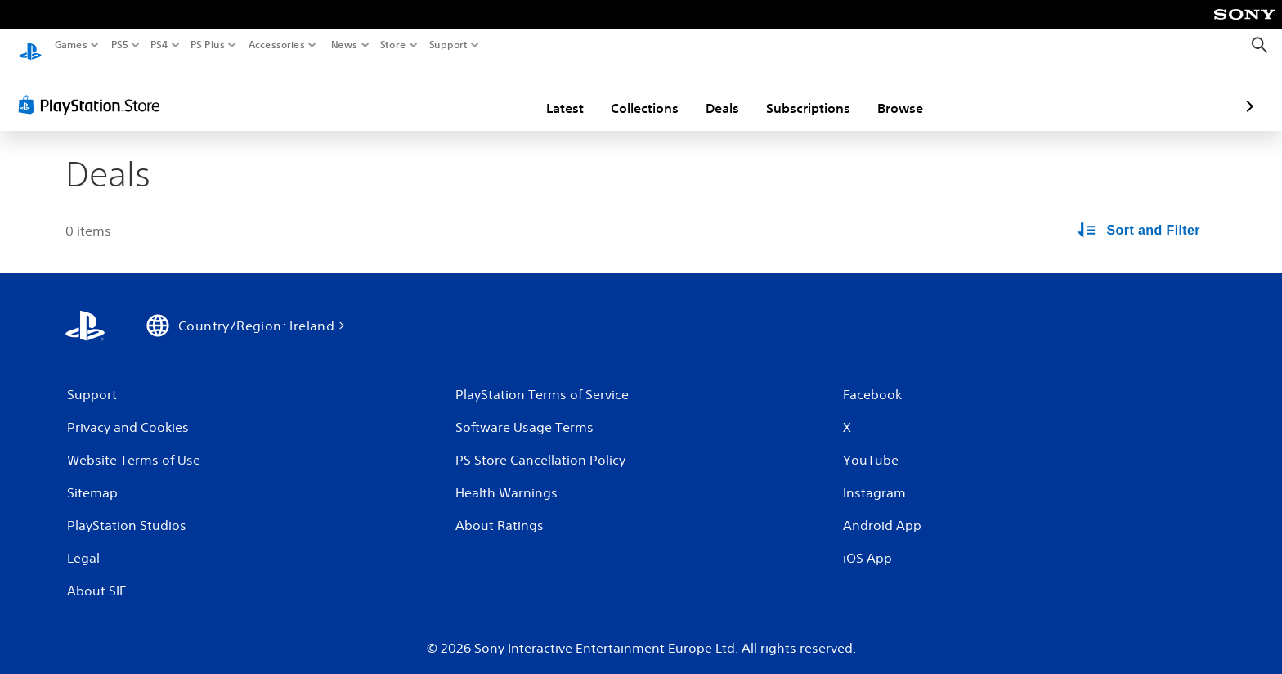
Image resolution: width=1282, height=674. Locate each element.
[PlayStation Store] (93, 89)
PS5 (119, 45)
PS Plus (208, 45)
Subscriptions (712, 92)
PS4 (159, 45)
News (343, 45)
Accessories (277, 45)
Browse (804, 92)
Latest (469, 92)
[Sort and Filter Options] (1139, 216)
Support (448, 45)
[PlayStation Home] (30, 45)
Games (71, 45)
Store (393, 45)
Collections (549, 92)
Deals (626, 92)
